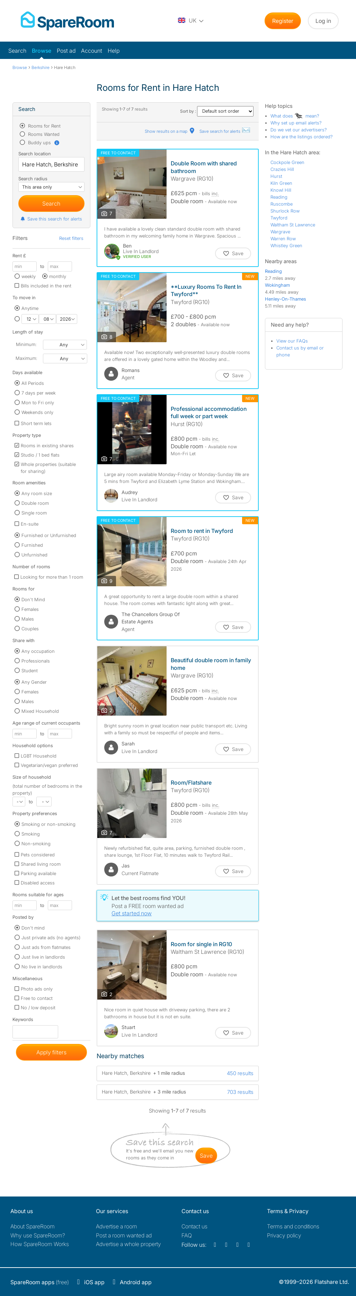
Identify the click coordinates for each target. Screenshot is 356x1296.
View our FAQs (292, 341)
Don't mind (33, 928)
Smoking (30, 834)
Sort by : (216, 111)
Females (30, 609)
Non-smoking (36, 843)
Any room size (36, 493)
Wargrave (280, 231)
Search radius (32, 178)
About (32, 1226)
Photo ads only (37, 989)
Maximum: (26, 358)
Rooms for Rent (44, 126)
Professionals (35, 661)
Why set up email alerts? (296, 123)
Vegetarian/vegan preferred (49, 765)
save (206, 1155)
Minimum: (26, 344)
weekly (28, 276)
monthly (57, 276)
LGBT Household (38, 756)
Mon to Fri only (37, 402)
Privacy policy (284, 1235)
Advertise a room (116, 1226)
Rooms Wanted (43, 134)
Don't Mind (33, 599)
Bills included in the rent (46, 285)
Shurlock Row (285, 211)
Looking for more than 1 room (51, 577)
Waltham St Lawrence (292, 224)
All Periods (32, 383)
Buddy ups (43, 142)
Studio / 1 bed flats (40, 455)
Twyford (278, 218)
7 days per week (38, 393)
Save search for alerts (225, 131)
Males (27, 619)
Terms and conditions (293, 1226)
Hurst (276, 176)
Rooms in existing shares (47, 445)
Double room (35, 503)
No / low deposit (38, 1007)
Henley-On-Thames (285, 299)
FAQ (186, 1235)
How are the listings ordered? (301, 136)
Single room (34, 513)
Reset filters (71, 238)
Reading (278, 197)
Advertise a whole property (128, 1244)
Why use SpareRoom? (37, 1235)
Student (29, 670)
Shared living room (41, 864)
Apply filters (51, 1052)
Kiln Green (281, 183)
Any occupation (38, 651)
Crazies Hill (282, 169)
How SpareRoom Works (39, 1244)
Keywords (22, 1021)
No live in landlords (41, 966)
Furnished (32, 545)
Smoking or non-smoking (48, 824)
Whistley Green (286, 245)
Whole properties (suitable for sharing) (48, 467)
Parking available (38, 873)
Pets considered (38, 854)
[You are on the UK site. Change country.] (191, 21)
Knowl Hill (280, 190)
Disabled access (38, 882)
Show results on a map (170, 131)
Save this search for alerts (51, 219)
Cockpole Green (287, 162)
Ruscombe (281, 204)
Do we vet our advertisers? (298, 129)
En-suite (29, 524)
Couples (30, 628)
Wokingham (277, 285)
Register (282, 20)
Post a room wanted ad (124, 1235)
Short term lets (36, 423)
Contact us (194, 1226)
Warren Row (283, 238)
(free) (39, 1282)
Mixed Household (40, 711)
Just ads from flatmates (46, 947)
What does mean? (294, 116)
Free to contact (37, 998)
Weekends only (37, 412)
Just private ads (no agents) (50, 937)
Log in (323, 20)
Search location (34, 153)
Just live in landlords (43, 957)
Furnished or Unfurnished (48, 535)
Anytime (29, 308)
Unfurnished (34, 555)
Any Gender (34, 682)
